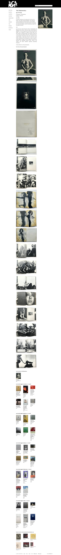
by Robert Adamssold (25, 408)
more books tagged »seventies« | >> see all (23, 384)
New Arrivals (10, 10)
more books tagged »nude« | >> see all (22, 500)
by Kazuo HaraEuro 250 (32, 392)
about (27, 553)
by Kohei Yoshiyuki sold (32, 507)
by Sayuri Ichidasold (18, 435)
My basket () (11, 27)
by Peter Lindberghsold (18, 453)
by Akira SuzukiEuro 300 (25, 511)
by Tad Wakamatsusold (18, 381)
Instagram (39, 553)
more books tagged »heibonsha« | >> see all (23, 469)
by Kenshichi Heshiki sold (32, 422)
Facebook (35, 553)
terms (32, 553)
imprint (24, 553)
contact (29, 553)
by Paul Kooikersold (18, 510)
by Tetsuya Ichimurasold (25, 396)
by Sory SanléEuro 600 (18, 463)
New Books (10, 12)
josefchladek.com (50, 553)
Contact (10, 29)
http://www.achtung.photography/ (21, 46)
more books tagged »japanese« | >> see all (23, 413)
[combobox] (43, 5)
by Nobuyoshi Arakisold (32, 480)
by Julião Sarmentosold (17, 526)
